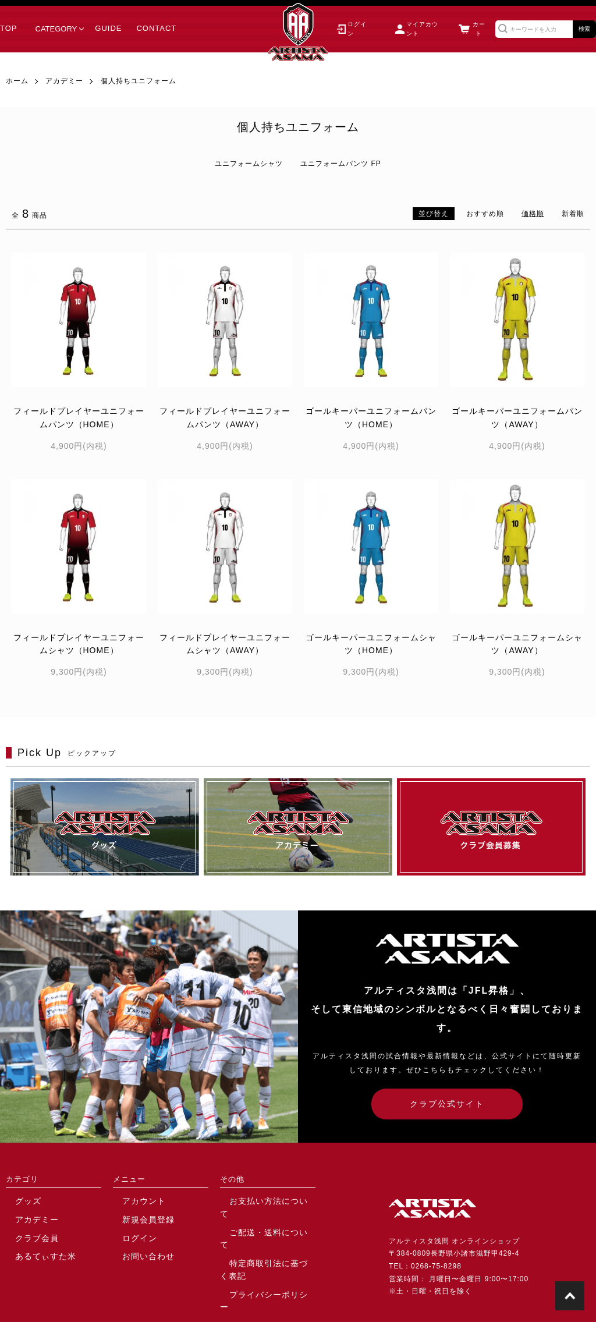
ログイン (128, 1235)
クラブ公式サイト (447, 1103)
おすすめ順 (485, 214)
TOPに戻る (569, 1295)
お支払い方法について (258, 1200)
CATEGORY (56, 28)
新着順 (573, 214)
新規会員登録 (135, 1218)
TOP (8, 28)
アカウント (132, 1200)
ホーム (17, 81)
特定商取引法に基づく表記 (265, 1235)
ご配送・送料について (258, 1218)
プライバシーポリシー (258, 1251)
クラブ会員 (25, 1235)
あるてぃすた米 (32, 1251)
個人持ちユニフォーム (138, 81)
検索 (584, 29)
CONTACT (156, 28)
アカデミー (64, 81)
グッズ (17, 1200)
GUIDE (108, 28)
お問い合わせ (135, 1251)
